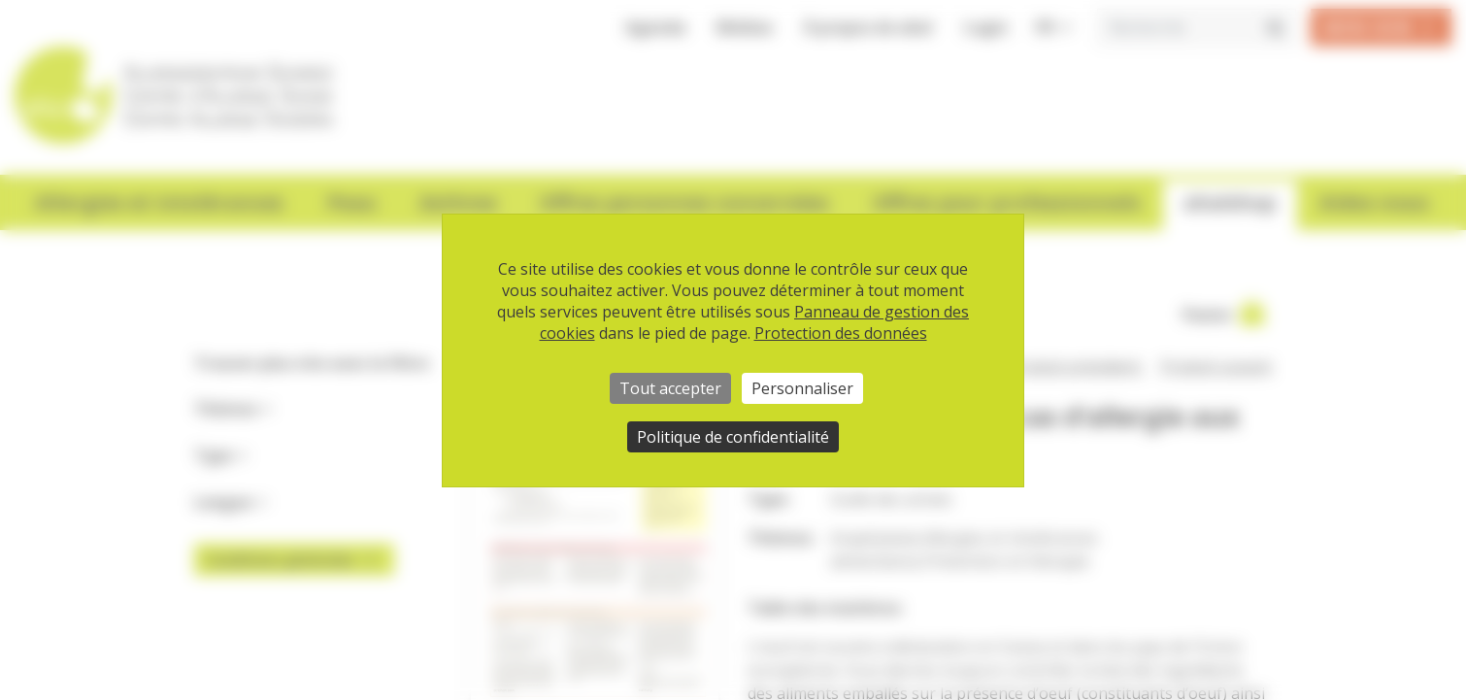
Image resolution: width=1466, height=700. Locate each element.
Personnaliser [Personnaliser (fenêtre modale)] (802, 388)
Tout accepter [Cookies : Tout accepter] (670, 388)
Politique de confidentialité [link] (733, 437)
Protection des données (840, 333)
